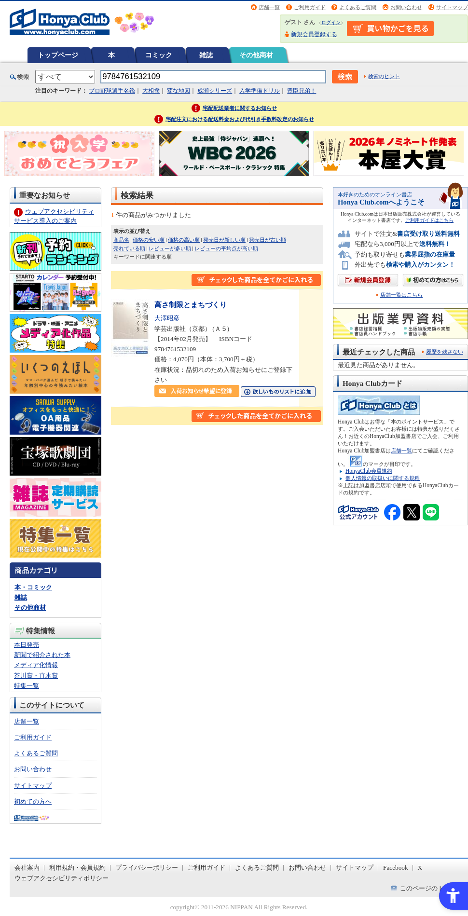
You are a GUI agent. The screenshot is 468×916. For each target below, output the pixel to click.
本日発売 (26, 644)
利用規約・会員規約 (77, 867)
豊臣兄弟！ (301, 90)
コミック (158, 55)
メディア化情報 (36, 665)
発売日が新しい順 (224, 240)
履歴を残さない (444, 352)
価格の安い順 (149, 240)
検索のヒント (384, 76)
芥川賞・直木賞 (36, 675)
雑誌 (206, 55)
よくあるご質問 (357, 7)
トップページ (58, 55)
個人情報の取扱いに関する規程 (382, 478)
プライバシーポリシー (146, 867)
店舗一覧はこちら (401, 295)
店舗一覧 (269, 7)
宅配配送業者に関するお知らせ (240, 108)
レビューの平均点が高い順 (226, 248)
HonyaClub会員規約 (368, 471)
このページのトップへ (431, 888)
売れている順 (129, 248)
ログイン (331, 22)
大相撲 (151, 90)
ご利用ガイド (310, 7)
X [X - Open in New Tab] (420, 867)
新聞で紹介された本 (42, 654)
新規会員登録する (314, 34)
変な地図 (178, 90)
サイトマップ (452, 7)
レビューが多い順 (170, 248)
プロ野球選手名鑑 (112, 90)
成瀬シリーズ (214, 90)
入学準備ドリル (259, 90)
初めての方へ (33, 801)
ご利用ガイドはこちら (429, 220)
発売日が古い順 (267, 240)
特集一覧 (26, 685)
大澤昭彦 (166, 318)
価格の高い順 (184, 240)
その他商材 (256, 55)
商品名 (121, 240)
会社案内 (27, 867)
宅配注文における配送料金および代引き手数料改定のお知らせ (239, 119)
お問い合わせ (406, 7)
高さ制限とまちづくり (190, 305)
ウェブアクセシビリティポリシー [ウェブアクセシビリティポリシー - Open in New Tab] (61, 878)
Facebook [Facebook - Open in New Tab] (395, 867)
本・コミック (33, 587)
